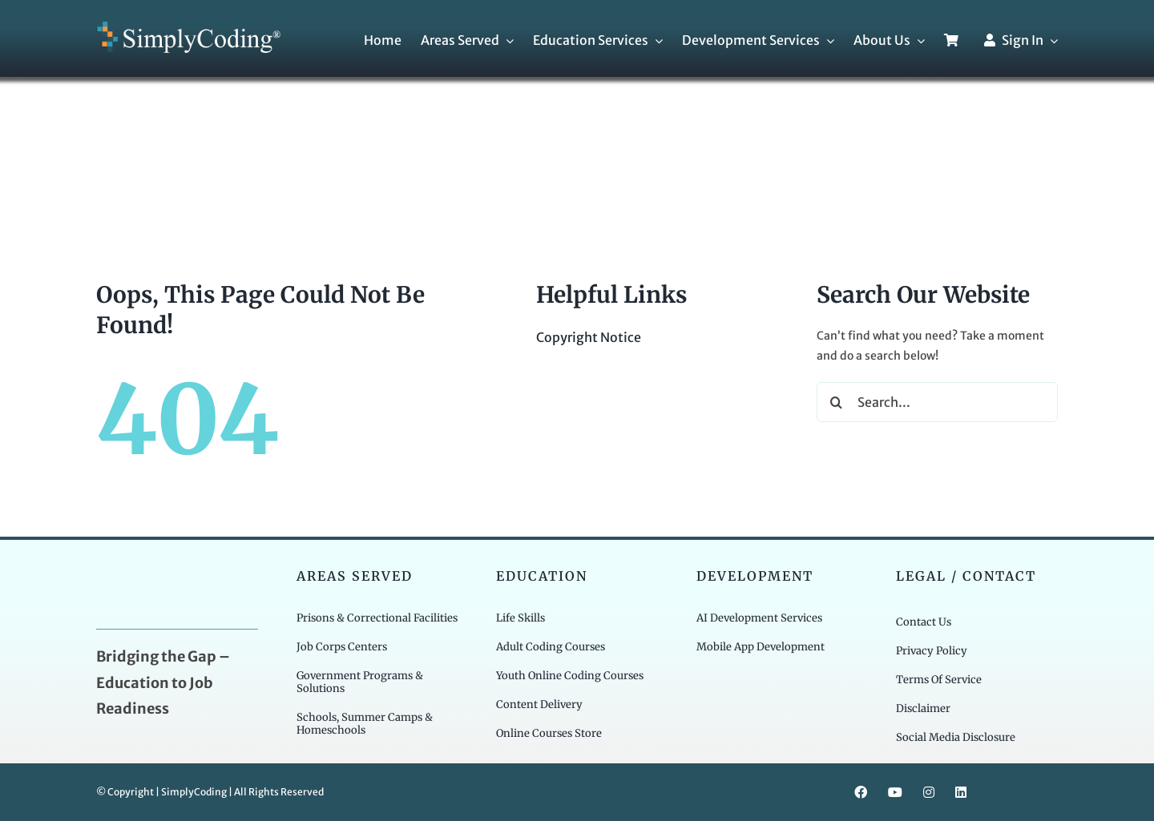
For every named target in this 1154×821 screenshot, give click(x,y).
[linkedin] (961, 792)
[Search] (837, 402)
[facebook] (861, 792)
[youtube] (895, 792)
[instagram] (929, 792)
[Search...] (938, 402)
